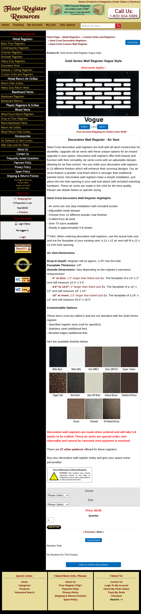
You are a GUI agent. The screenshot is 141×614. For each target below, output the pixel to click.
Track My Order (116, 592)
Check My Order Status (116, 589)
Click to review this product (93, 564)
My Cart (51, 24)
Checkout (134, 1)
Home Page (53, 37)
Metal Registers (71, 37)
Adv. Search (67, 24)
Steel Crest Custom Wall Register (68, 44)
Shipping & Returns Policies (23, 175)
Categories (105, 1)
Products (92, 1)
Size (90, 499)
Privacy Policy (23, 167)
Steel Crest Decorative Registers (68, 40)
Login (23, 236)
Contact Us (22, 153)
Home (81, 1)
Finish (89, 490)
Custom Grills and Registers (99, 37)
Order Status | (121, 1)
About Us (22, 149)
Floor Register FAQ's (70, 585)
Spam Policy (22, 171)
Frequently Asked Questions (23, 158)
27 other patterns (71, 449)
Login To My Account (116, 585)
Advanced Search (24, 592)
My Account (34, 24)
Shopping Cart (24, 198)
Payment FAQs (22, 162)
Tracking (18, 24)
